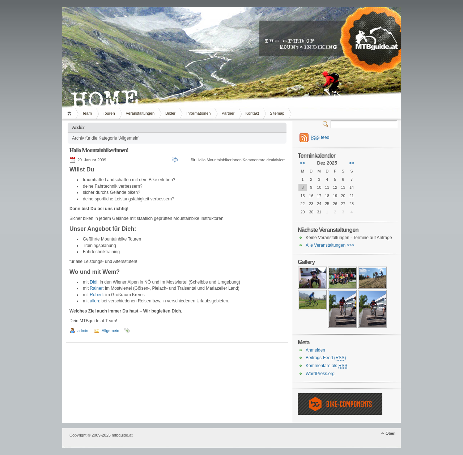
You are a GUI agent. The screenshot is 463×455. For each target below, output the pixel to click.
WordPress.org (320, 373)
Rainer (96, 288)
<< (302, 163)
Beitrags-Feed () (326, 358)
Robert (96, 294)
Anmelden (315, 350)
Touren (109, 113)
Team (87, 113)
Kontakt (252, 113)
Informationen (198, 113)
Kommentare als (326, 366)
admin (82, 330)
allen (94, 300)
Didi (93, 282)
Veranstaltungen (140, 113)
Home (70, 113)
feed (320, 137)
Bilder (170, 113)
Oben (390, 433)
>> (351, 163)
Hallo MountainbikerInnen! (98, 150)
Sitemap (277, 113)
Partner (227, 113)
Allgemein (110, 330)
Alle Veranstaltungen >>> (330, 245)
